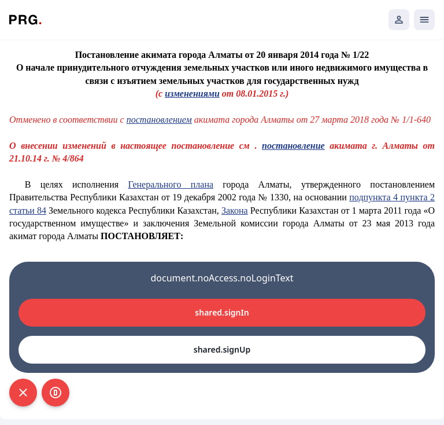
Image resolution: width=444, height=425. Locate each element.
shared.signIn (222, 312)
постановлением (159, 119)
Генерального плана (170, 184)
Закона (234, 210)
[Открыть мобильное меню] (424, 19)
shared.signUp (222, 349)
